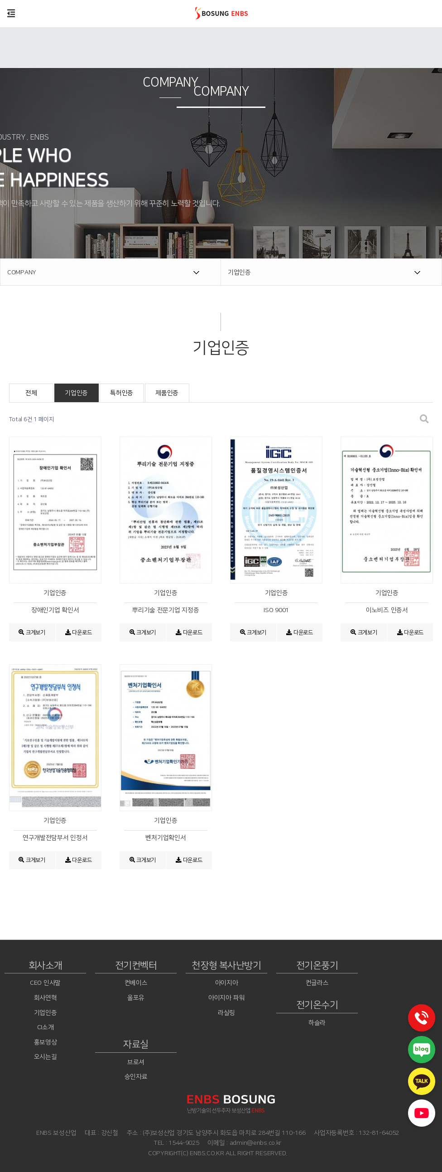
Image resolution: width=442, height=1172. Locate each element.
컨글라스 (317, 983)
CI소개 (45, 1027)
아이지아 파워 (226, 998)
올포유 (135, 998)
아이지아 (226, 983)
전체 (31, 393)
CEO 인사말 (45, 983)
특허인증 (121, 393)
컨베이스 (136, 983)
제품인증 (166, 393)
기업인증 (76, 393)
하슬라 (317, 1022)
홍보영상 (45, 1042)
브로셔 (135, 1062)
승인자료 (136, 1077)
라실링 (226, 1012)
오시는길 (45, 1057)
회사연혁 (45, 998)
